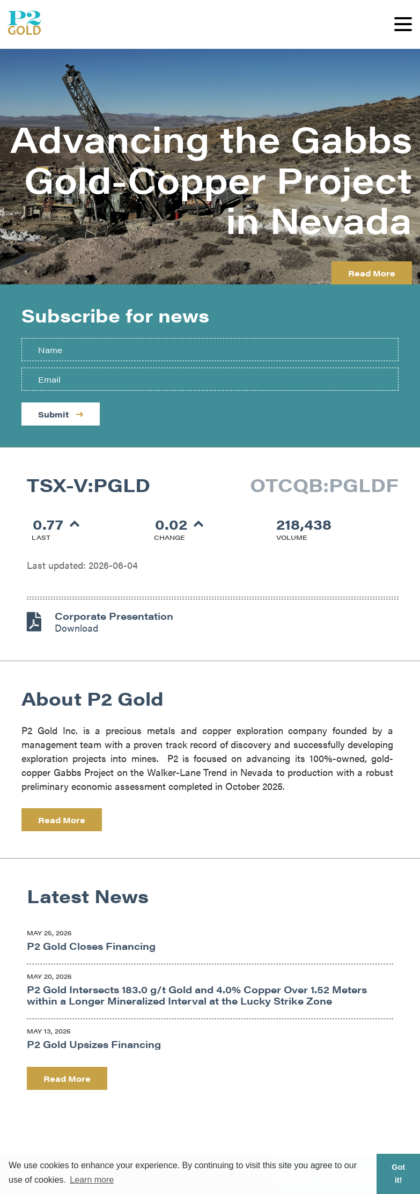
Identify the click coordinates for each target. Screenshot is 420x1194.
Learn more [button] (92, 1179)
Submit (60, 414)
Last (41, 537)
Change (169, 537)
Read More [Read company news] (67, 1078)
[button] (403, 24)
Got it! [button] (398, 1173)
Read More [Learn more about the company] (61, 819)
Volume (291, 537)
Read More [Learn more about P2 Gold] (371, 273)
